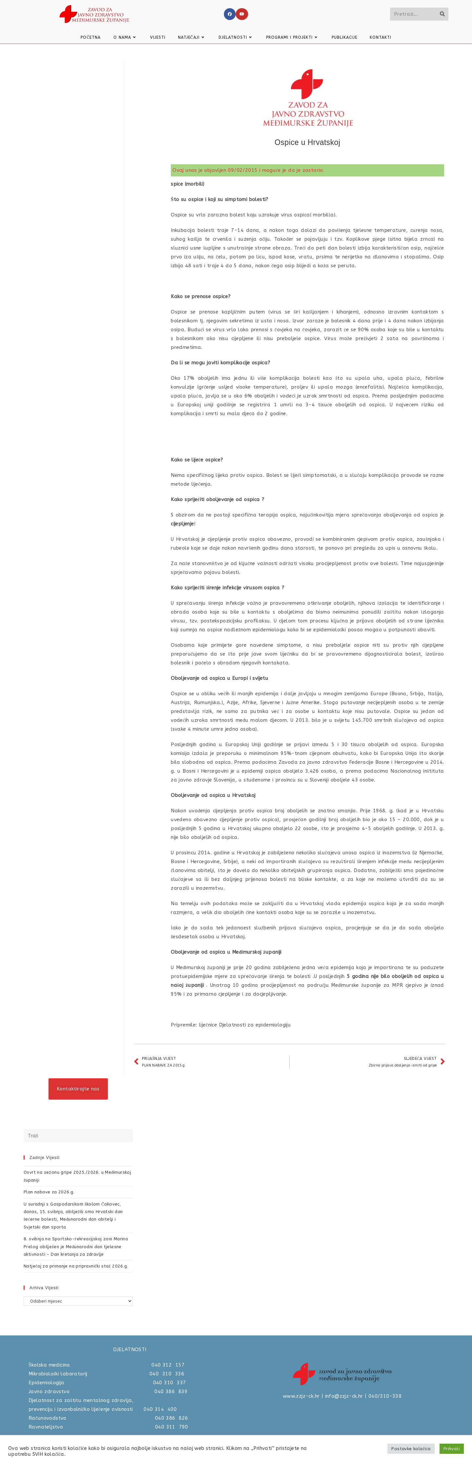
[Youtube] (242, 14)
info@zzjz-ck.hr (344, 1396)
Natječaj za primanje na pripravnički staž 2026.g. (76, 1266)
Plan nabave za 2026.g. (49, 1191)
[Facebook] (230, 14)
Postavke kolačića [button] (410, 1448)
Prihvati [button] (451, 1448)
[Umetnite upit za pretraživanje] (78, 1135)
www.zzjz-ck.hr (301, 1396)
